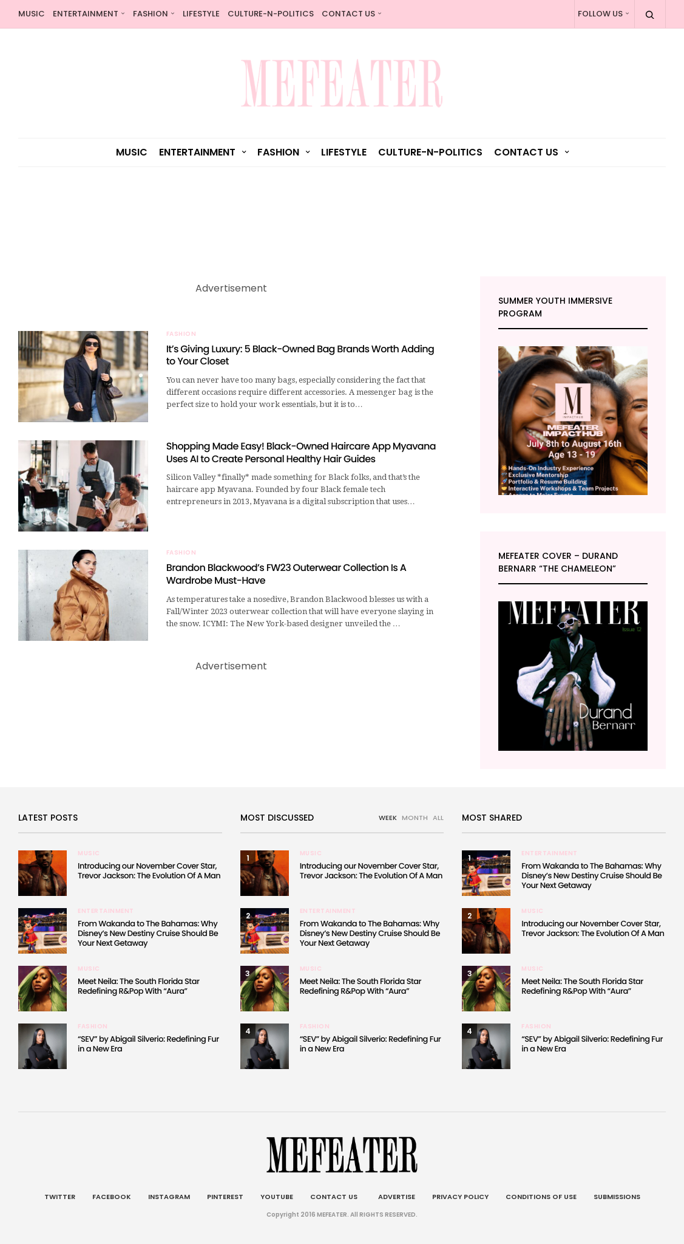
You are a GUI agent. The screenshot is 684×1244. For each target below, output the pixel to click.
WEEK (388, 817)
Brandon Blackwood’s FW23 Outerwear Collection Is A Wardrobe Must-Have (286, 574)
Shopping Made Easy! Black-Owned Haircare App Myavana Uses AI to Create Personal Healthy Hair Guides (301, 452)
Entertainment (85, 13)
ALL (438, 817)
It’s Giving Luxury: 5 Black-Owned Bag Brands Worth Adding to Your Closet (300, 355)
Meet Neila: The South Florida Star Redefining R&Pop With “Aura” (138, 986)
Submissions (617, 1196)
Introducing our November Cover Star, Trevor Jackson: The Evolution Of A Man (149, 870)
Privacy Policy (460, 1196)
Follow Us (600, 13)
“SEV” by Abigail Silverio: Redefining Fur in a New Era (148, 1043)
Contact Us (348, 13)
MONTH (415, 817)
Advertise (394, 1196)
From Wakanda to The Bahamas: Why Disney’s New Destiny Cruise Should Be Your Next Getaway (148, 933)
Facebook (111, 1196)
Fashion (150, 13)
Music (31, 13)
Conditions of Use (541, 1196)
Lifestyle (201, 13)
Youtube (276, 1196)
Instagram (169, 1196)
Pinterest (225, 1196)
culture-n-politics (271, 13)
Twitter (59, 1196)
